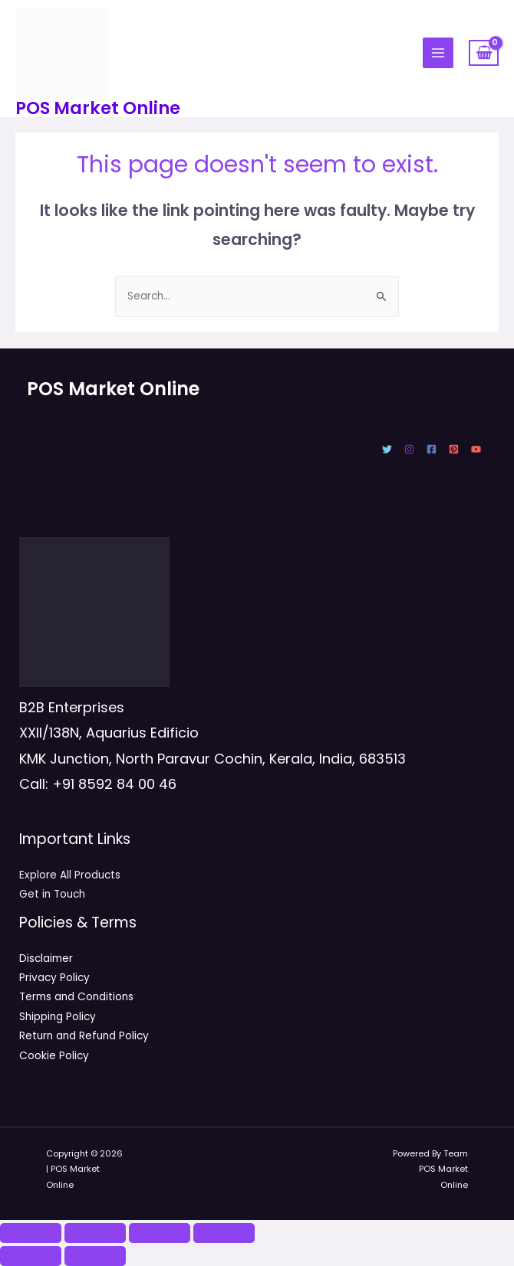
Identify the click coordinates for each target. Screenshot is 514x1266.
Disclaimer (46, 958)
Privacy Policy (54, 977)
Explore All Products (69, 875)
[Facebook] (431, 449)
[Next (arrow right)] (95, 1256)
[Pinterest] (454, 449)
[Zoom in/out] (30, 1233)
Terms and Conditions (76, 997)
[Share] (159, 1233)
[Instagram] (409, 449)
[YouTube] (476, 449)
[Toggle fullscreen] (95, 1233)
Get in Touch (52, 894)
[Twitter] (387, 449)
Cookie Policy (54, 1055)
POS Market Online (97, 108)
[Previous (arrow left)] (30, 1256)
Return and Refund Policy (84, 1036)
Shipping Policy (57, 1016)
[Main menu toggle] (438, 53)
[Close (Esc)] (224, 1233)
